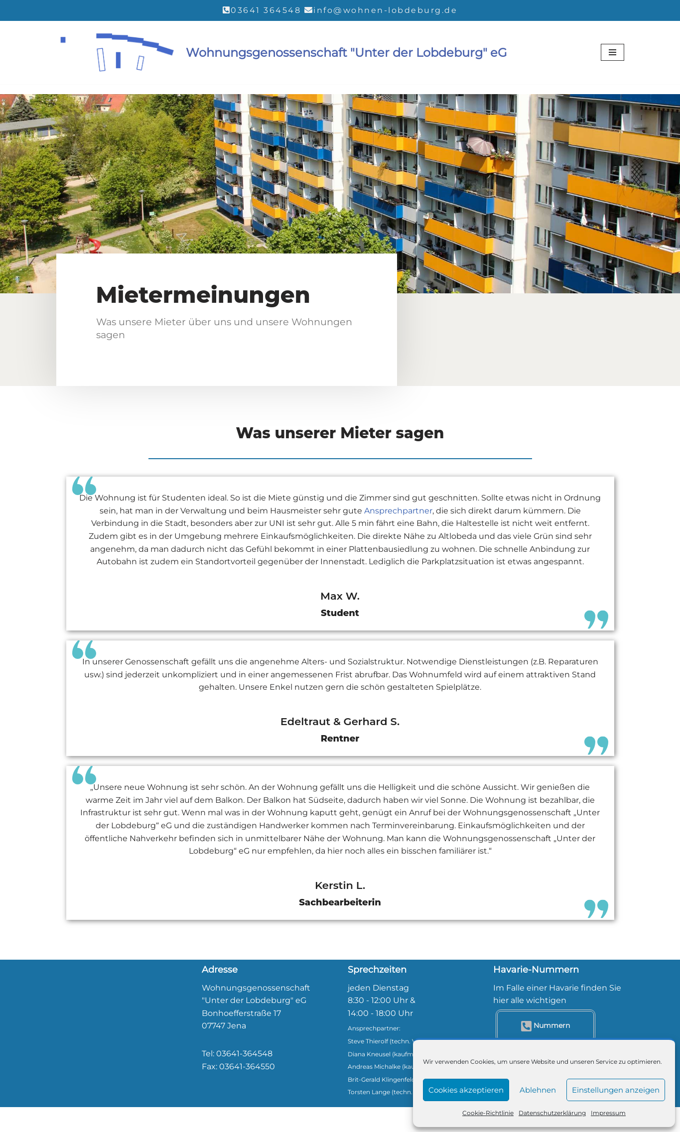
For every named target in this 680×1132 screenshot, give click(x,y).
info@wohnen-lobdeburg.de (385, 10)
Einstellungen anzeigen (616, 1090)
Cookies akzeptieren (466, 1090)
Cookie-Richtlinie (488, 1113)
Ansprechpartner (398, 510)
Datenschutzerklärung (552, 1113)
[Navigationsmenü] (612, 52)
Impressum (608, 1113)
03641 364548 (266, 10)
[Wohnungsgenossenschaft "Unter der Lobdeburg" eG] (281, 53)
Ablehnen (538, 1090)
